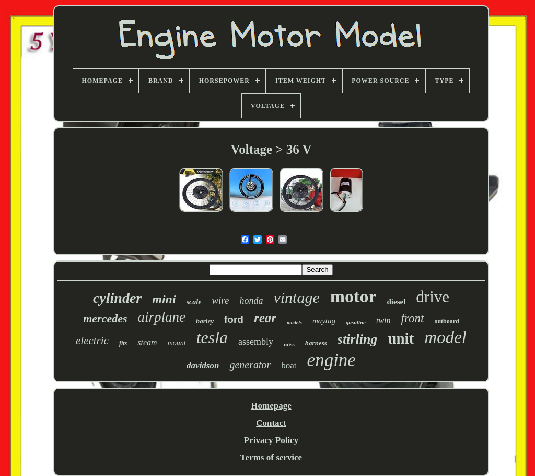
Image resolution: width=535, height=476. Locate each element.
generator (250, 364)
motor (353, 296)
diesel (396, 302)
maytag (323, 320)
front (412, 318)
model (445, 337)
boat (288, 365)
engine (331, 360)
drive (432, 297)
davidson (203, 365)
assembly (255, 341)
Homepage (271, 406)
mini (164, 299)
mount (177, 343)
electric (92, 340)
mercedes (105, 318)
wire (220, 300)
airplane (162, 317)
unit (401, 338)
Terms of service (271, 457)
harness (316, 343)
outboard (446, 321)
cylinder (117, 298)
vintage (296, 297)
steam (147, 342)
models (294, 322)
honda (251, 301)
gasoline (356, 322)
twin (383, 320)
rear (265, 318)
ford (233, 319)
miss (289, 344)
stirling (358, 339)
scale (194, 302)
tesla (212, 337)
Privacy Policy (271, 440)
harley (205, 321)
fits (123, 343)
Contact (271, 423)
